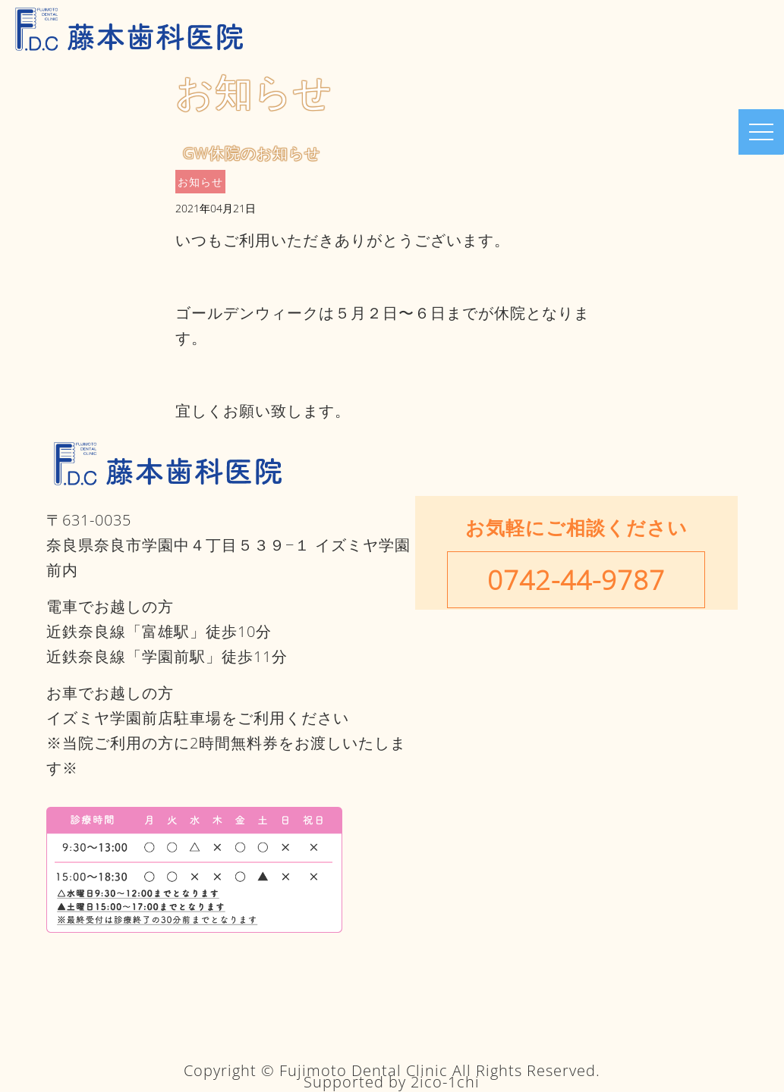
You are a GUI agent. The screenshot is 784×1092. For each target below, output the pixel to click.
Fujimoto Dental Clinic (363, 1070)
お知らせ (200, 181)
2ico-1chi (445, 1082)
